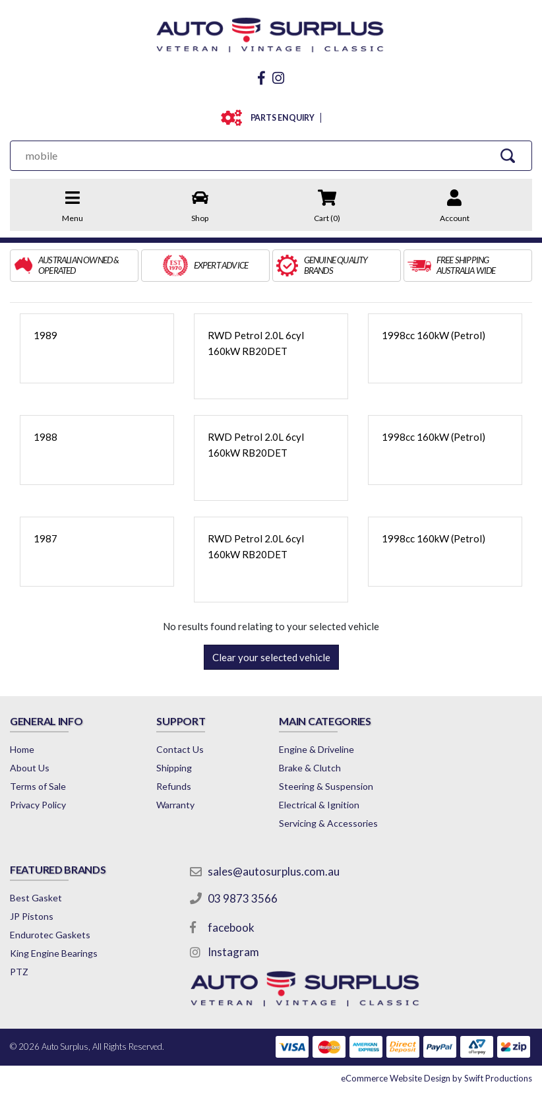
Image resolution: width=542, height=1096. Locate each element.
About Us (29, 767)
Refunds (173, 786)
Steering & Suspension (326, 786)
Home (22, 749)
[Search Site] (508, 155)
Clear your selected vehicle (271, 657)
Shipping (174, 767)
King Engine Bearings (54, 953)
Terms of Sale (38, 786)
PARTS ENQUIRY (280, 118)
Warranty (175, 804)
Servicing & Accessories (328, 823)
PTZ (19, 971)
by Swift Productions (436, 1078)
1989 (45, 335)
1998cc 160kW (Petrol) (433, 335)
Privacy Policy (38, 804)
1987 (45, 538)
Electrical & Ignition (319, 804)
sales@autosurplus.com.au (274, 871)
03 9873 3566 (243, 898)
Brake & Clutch (310, 767)
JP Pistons (31, 916)
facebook (231, 927)
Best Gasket (36, 897)
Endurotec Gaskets (50, 934)
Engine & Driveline (316, 749)
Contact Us (180, 749)
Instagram (233, 952)
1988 (45, 437)
